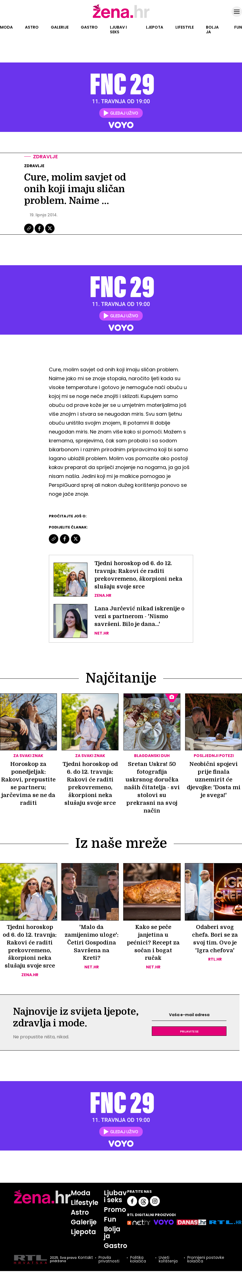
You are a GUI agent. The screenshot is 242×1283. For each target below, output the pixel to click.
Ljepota (154, 27)
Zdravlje (45, 156)
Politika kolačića (138, 1268)
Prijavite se (189, 1039)
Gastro (89, 27)
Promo (115, 1217)
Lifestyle (184, 27)
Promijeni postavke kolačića (205, 1268)
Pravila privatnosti (109, 1268)
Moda (6, 27)
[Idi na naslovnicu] (121, 17)
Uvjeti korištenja (168, 1268)
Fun (238, 27)
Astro (32, 27)
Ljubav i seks (118, 29)
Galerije (60, 27)
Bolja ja (212, 29)
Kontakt (85, 1266)
